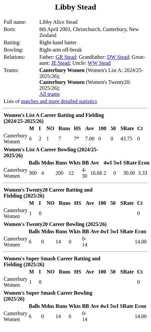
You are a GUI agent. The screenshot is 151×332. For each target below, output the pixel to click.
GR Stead (66, 57)
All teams (49, 94)
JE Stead (60, 63)
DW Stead (118, 57)
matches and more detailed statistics (59, 101)
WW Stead (99, 63)
